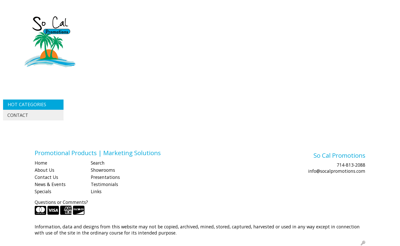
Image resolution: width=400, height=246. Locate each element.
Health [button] (278, 22)
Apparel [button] (137, 22)
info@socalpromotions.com (336, 171)
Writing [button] (340, 22)
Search (304, 5)
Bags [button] (182, 22)
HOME (11, 5)
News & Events (50, 184)
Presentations (105, 177)
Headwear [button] (252, 22)
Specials (43, 191)
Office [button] (299, 22)
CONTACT (69, 5)
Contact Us (46, 177)
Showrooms (103, 170)
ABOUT (28, 5)
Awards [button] (161, 22)
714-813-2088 (351, 165)
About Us (44, 170)
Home (41, 163)
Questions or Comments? (61, 202)
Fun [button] (229, 22)
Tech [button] (319, 22)
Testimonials (104, 184)
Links (96, 191)
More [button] (361, 22)
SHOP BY (47, 5)
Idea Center (93, 5)
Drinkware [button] (206, 22)
